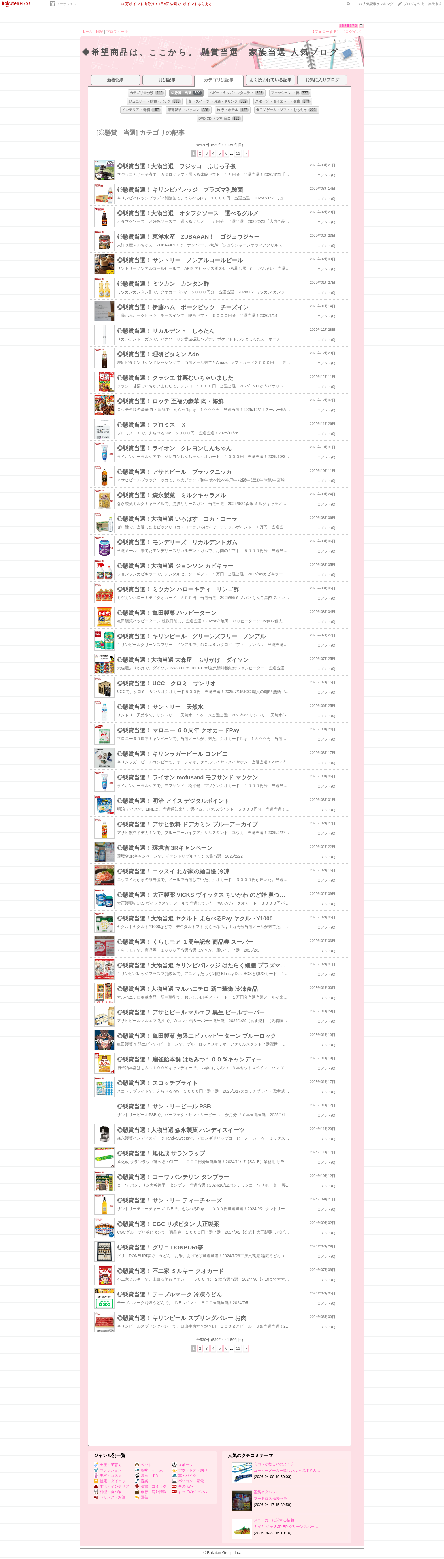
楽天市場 (435, 4)
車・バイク (184, 1475)
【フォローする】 (325, 31)
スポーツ (182, 1465)
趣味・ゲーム (149, 1470)
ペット (143, 1465)
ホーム (87, 31)
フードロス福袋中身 (270, 1498)
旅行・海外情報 (150, 1492)
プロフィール (117, 31)
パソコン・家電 (188, 1481)
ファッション (66, 4)
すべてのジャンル (190, 1492)
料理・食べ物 (108, 1492)
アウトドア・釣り (190, 1470)
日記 (99, 31)
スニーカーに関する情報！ (276, 1520)
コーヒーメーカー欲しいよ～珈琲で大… (287, 1470)
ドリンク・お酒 (109, 1497)
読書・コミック (150, 1486)
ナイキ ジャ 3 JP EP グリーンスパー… (286, 1526)
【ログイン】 (352, 31)
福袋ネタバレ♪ (266, 1492)
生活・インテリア (111, 1486)
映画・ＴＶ (147, 1475)
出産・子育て (108, 1465)
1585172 (348, 26)
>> (376, 4)
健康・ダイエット (111, 1481)
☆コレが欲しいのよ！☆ (274, 1464)
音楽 (141, 1481)
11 (238, 153)
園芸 (141, 1497)
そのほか (182, 1486)
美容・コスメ (108, 1475)
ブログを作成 (414, 4)
